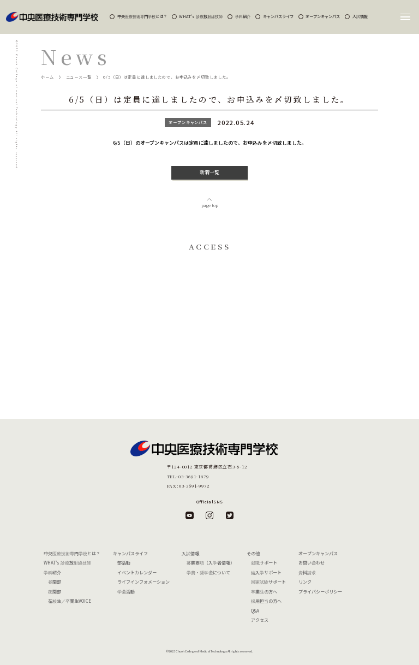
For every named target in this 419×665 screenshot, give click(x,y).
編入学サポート (266, 572)
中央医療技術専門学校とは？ (142, 16)
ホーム (47, 77)
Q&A (255, 611)
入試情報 (360, 16)
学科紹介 (242, 16)
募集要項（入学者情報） (211, 563)
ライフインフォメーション (143, 582)
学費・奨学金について (208, 572)
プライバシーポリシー (320, 592)
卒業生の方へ (264, 592)
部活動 (123, 563)
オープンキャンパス (323, 16)
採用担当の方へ (266, 601)
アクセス (259, 620)
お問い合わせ (311, 563)
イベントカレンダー (137, 572)
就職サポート (264, 563)
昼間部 (54, 582)
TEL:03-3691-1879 (188, 476)
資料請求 (307, 572)
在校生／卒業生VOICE (69, 601)
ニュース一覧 (79, 77)
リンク (305, 582)
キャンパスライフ (278, 16)
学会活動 (126, 592)
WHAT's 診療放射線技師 (201, 16)
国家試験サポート (268, 582)
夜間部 (54, 592)
